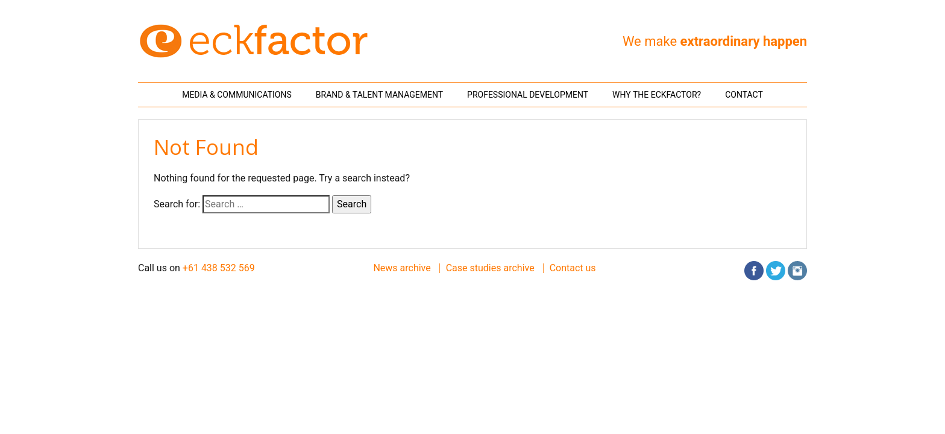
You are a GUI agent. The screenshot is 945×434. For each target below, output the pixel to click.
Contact (744, 94)
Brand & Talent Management (379, 94)
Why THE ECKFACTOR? (656, 94)
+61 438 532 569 (219, 268)
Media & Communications (237, 94)
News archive (401, 268)
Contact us (573, 268)
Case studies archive (490, 268)
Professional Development (527, 94)
